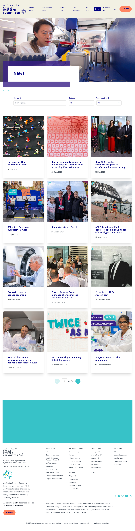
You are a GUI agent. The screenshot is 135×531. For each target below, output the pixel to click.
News (97, 9)
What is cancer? (75, 458)
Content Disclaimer (70, 523)
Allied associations (52, 472)
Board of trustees (52, 455)
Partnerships (73, 479)
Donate (125, 9)
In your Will (95, 458)
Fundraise (72, 482)
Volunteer (117, 464)
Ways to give (64, 8)
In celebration (96, 461)
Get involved (77, 8)
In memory (95, 464)
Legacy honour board (54, 479)
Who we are (50, 452)
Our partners (73, 488)
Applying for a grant (76, 467)
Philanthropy (96, 467)
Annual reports (51, 469)
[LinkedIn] (119, 496)
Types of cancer (75, 461)
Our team (49, 466)
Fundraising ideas (120, 461)
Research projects (75, 452)
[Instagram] (123, 496)
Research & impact (76, 449)
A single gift (95, 452)
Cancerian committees (54, 476)
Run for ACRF (118, 458)
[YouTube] (126, 496)
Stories (71, 455)
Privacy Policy (85, 523)
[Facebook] (115, 496)
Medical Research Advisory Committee (53, 459)
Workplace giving (75, 485)
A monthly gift (96, 455)
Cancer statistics (75, 464)
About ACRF (33, 8)
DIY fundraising (119, 452)
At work (89, 8)
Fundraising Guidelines (101, 523)
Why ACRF (72, 476)
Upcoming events (120, 455)
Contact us (106, 8)
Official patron (51, 463)
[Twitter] (131, 496)
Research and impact (49, 8)
